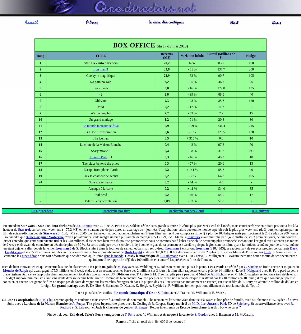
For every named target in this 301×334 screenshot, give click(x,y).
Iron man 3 (100, 69)
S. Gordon (201, 314)
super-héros (29, 256)
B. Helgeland (252, 270)
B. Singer (141, 307)
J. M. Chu (45, 300)
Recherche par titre (116, 211)
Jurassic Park (98, 157)
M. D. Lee (199, 303)
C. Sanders (251, 267)
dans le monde (113, 256)
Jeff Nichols (218, 274)
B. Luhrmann (169, 256)
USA (267, 252)
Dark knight (133, 252)
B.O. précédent (42, 211)
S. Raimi (164, 292)
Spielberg (243, 303)
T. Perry (130, 314)
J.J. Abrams (84, 226)
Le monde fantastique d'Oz (101, 126)
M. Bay (122, 267)
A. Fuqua (78, 303)
